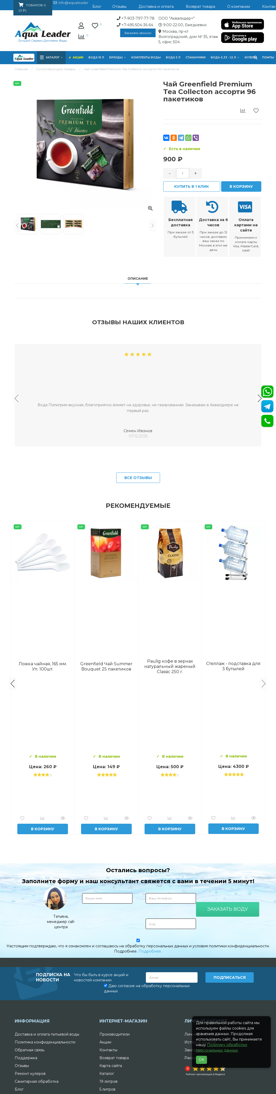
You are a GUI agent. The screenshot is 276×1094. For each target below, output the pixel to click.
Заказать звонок (137, 33)
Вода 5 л (173, 57)
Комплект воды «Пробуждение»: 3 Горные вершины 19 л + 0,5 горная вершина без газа (106, 666)
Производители (114, 1034)
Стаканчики (195, 57)
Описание (138, 279)
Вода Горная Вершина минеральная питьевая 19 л (43, 666)
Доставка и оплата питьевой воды (47, 1034)
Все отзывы (138, 477)
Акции (78, 57)
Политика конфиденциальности (45, 1042)
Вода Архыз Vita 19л (169, 666)
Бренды (117, 57)
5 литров (107, 1089)
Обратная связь (29, 1050)
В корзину (241, 186)
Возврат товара (114, 1057)
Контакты (108, 1050)
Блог (19, 1089)
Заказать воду (227, 909)
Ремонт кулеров (30, 1073)
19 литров (108, 1081)
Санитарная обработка (37, 1081)
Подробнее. (150, 951)
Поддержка (26, 1057)
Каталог (106, 1073)
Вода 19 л (96, 57)
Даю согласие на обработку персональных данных (147, 988)
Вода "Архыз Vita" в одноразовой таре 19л (233, 666)
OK (201, 1059)
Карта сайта (110, 1065)
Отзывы (22, 1065)
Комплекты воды (146, 57)
